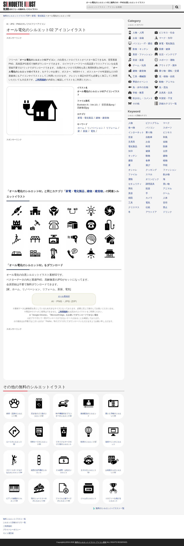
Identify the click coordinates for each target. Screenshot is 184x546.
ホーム (81, 128)
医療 (165, 146)
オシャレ (132, 170)
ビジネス (167, 132)
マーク (166, 123)
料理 (148, 146)
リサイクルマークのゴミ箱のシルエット (63, 443)
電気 (93, 131)
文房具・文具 (165, 92)
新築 (85, 131)
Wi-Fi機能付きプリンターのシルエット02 (64, 415)
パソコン (150, 127)
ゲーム (166, 193)
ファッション (169, 170)
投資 (148, 188)
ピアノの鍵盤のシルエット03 (14, 499)
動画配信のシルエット (88, 415)
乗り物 (149, 132)
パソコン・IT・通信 (142, 43)
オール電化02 (64, 296)
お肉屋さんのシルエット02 (113, 471)
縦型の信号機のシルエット (39, 471)
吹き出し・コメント (143, 98)
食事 (148, 160)
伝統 (148, 207)
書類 (130, 160)
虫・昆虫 (163, 87)
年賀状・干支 (165, 98)
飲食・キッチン (140, 49)
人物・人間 (138, 32)
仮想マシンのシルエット (113, 443)
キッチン (132, 155)
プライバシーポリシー (12, 530)
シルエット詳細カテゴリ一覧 (14, 522)
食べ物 (131, 127)
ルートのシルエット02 (14, 443)
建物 (165, 155)
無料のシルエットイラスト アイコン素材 (91, 542)
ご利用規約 (40, 79)
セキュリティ (135, 184)
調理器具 (150, 184)
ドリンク (167, 212)
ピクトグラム (152, 123)
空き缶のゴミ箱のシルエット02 (39, 415)
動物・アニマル (167, 81)
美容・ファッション (143, 54)
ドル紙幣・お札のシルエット (63, 471)
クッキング (151, 170)
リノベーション (95, 128)
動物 (148, 155)
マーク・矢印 (165, 38)
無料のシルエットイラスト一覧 (110, 508)
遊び (148, 165)
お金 (148, 141)
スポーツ (167, 127)
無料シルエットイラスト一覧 (14, 519)
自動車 (149, 137)
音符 (165, 202)
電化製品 (132, 146)
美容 (130, 193)
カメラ (149, 198)
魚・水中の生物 (140, 87)
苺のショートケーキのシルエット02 (39, 499)
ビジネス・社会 (167, 32)
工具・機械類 (139, 76)
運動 (130, 179)
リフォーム (111, 128)
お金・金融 (138, 38)
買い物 (166, 184)
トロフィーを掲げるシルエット (113, 499)
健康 (148, 151)
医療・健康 (164, 49)
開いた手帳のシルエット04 (113, 415)
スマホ (149, 174)
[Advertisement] (63, 47)
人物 (130, 123)
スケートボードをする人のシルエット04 (14, 471)
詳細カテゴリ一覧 (168, 103)
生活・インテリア (168, 54)
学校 (165, 165)
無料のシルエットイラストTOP (16, 16)
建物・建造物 (102, 118)
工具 (130, 202)
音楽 (130, 137)
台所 (165, 151)
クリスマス (133, 207)
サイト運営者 (8, 533)
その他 (136, 103)
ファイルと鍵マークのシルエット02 (63, 499)
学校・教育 (138, 92)
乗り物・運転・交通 (169, 71)
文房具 (131, 141)
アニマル (167, 188)
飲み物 (166, 174)
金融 (165, 141)
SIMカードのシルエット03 (38, 443)
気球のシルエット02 (88, 442)
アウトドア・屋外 (168, 65)
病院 (130, 198)
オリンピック (152, 179)
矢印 (130, 151)
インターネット (136, 132)
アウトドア (151, 212)
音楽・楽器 (138, 60)
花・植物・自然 (167, 76)
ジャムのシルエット (88, 498)
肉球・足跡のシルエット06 (14, 415)
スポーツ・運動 (167, 60)
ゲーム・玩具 (139, 65)
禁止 (165, 207)
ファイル (132, 174)
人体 (165, 198)
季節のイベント (140, 81)
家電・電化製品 (38, 16)
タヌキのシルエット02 (88, 471)
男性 (130, 188)
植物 (165, 160)
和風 (165, 137)
